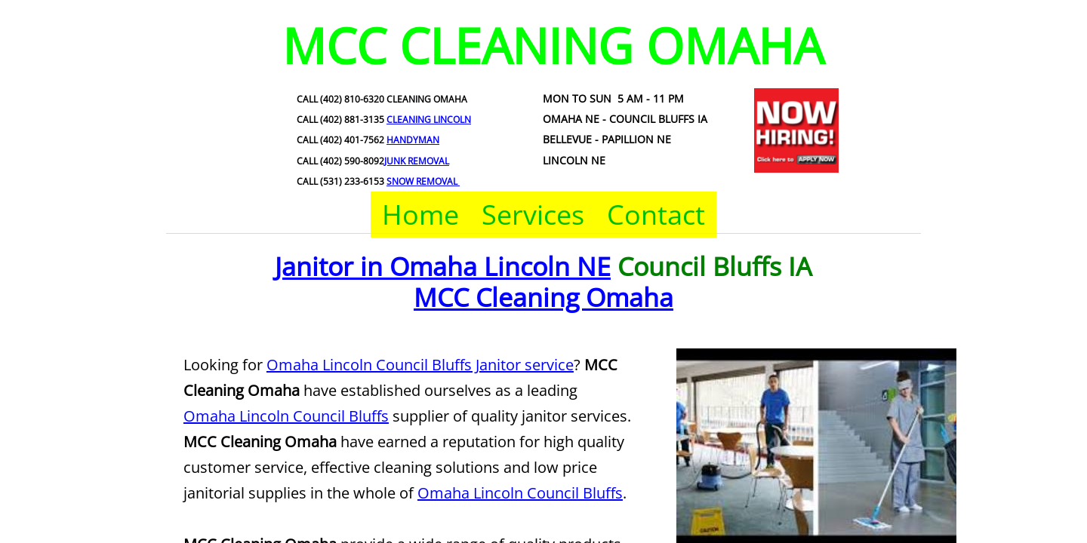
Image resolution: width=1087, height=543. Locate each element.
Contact (656, 214)
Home (420, 214)
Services (533, 214)
